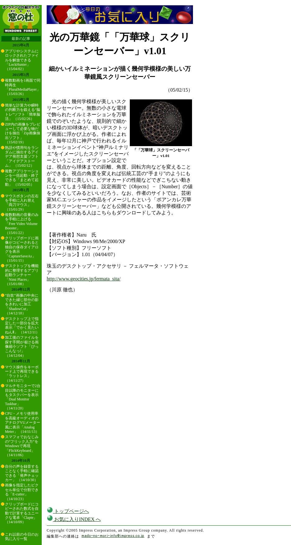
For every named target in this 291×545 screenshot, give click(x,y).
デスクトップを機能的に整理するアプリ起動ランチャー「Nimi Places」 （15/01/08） (22, 275)
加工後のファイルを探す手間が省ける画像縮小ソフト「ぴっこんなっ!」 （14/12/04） (22, 346)
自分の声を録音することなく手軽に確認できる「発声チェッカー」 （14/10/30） (22, 473)
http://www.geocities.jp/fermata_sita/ (83, 278)
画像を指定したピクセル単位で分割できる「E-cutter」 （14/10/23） (22, 492)
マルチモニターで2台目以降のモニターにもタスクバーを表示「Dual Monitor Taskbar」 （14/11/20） (22, 397)
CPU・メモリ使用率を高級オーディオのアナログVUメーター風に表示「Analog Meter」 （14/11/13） (22, 422)
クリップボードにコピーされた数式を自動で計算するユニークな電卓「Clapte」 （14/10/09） (22, 513)
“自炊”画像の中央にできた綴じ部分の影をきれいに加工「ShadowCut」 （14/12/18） (22, 304)
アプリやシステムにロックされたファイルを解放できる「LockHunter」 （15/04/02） (22, 60)
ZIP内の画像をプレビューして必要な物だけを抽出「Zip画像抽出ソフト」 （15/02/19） (22, 133)
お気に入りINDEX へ (74, 519)
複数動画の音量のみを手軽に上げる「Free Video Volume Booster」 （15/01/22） (22, 224)
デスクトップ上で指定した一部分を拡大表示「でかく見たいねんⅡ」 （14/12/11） (22, 325)
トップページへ (68, 511)
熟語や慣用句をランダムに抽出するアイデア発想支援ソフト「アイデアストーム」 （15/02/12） (22, 157)
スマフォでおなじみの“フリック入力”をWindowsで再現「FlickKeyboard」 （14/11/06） (22, 446)
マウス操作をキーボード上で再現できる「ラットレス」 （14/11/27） (22, 374)
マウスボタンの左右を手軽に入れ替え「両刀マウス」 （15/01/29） (22, 203)
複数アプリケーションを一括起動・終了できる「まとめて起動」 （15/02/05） (22, 178)
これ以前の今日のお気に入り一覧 (22, 536)
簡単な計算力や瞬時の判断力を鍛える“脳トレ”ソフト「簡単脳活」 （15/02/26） (22, 112)
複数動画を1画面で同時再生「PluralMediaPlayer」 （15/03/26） (22, 87)
